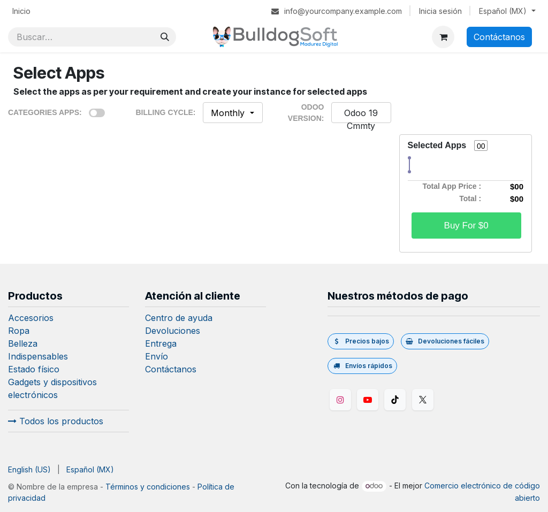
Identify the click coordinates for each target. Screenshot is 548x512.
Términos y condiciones (147, 486)
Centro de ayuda (178, 317)
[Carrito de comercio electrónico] (443, 37)
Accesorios (31, 317)
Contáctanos (499, 37)
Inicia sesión (440, 11)
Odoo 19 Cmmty (361, 119)
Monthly (229, 113)
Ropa (18, 330)
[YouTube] (367, 399)
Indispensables (38, 356)
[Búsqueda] (165, 37)
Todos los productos (55, 421)
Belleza (22, 343)
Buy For (466, 225)
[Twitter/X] (422, 399)
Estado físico (33, 369)
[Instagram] (340, 399)
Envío (156, 356)
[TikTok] (395, 399)
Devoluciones (172, 330)
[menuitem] (21, 11)
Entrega (161, 343)
